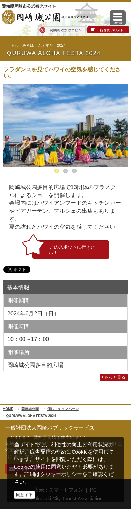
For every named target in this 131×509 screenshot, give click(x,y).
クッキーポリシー (61, 474)
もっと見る (113, 377)
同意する (24, 494)
